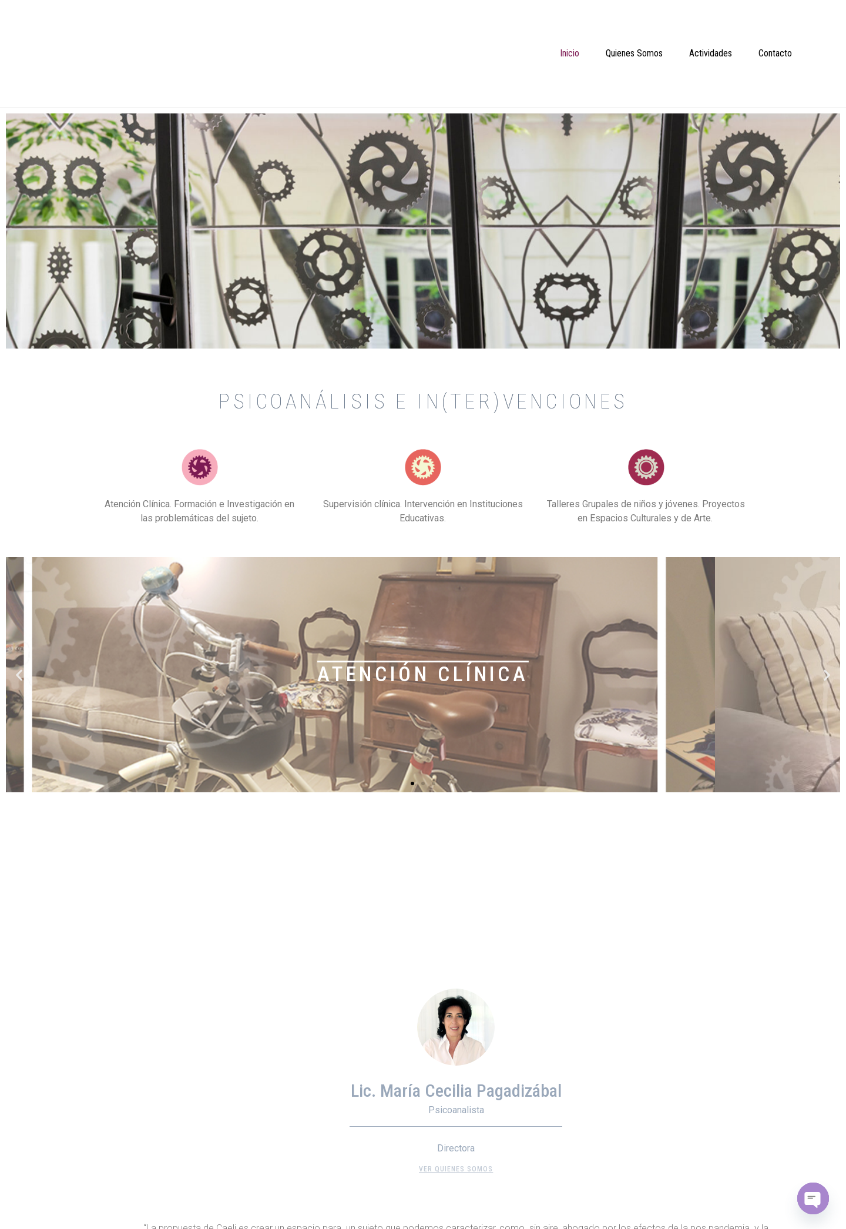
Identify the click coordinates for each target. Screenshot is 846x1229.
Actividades (710, 53)
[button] (412, 783)
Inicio (569, 53)
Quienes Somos (634, 53)
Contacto (775, 53)
